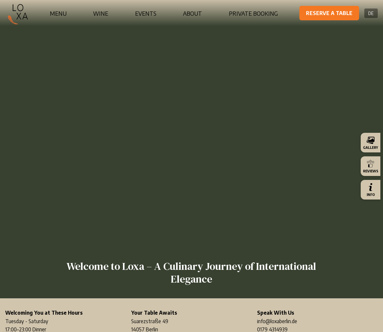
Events (145, 13)
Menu (58, 13)
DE (371, 13)
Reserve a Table (329, 13)
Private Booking (253, 13)
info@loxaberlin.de (277, 321)
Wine (100, 13)
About (192, 13)
